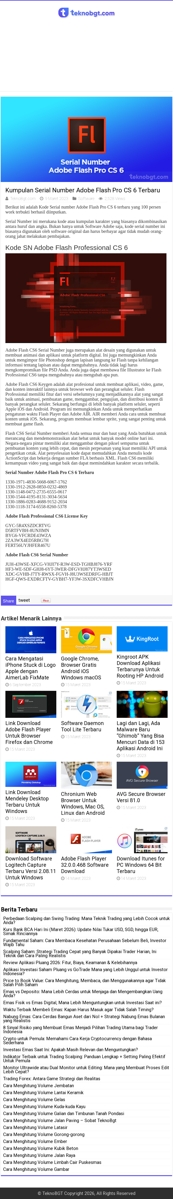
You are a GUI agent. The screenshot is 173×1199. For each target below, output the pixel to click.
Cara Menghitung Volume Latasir (35, 1127)
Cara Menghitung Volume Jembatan (38, 1085)
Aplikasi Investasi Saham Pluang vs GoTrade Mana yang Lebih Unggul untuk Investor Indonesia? (85, 971)
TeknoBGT (52, 1193)
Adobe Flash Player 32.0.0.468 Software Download (85, 864)
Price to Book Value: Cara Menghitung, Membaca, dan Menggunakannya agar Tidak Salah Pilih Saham (84, 982)
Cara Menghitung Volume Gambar (36, 1169)
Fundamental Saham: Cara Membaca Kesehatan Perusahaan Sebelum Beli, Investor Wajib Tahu (84, 942)
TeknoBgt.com (23, 198)
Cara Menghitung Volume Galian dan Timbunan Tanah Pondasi (63, 1113)
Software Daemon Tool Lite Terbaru (82, 726)
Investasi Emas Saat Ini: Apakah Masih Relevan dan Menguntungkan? (70, 1049)
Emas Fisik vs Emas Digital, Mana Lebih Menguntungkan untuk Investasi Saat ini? (82, 1002)
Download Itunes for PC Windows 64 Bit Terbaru (141, 864)
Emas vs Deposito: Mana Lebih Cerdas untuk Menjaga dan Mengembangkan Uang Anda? (82, 993)
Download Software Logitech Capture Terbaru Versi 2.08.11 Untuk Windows (30, 868)
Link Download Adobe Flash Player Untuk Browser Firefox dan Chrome (29, 732)
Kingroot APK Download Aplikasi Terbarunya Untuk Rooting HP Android (140, 666)
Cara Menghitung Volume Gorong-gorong (43, 1134)
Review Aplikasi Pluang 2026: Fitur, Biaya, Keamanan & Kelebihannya (70, 962)
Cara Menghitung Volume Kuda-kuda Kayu (44, 1106)
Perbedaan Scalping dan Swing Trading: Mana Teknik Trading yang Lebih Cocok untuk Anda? (86, 920)
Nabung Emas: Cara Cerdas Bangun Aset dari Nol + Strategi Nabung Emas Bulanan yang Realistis (84, 1018)
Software (86, 198)
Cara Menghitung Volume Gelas (34, 1099)
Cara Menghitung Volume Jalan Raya (39, 1155)
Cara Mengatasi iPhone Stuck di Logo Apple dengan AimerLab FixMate (30, 668)
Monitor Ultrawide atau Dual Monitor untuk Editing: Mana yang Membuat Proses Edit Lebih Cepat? (86, 1069)
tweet (24, 600)
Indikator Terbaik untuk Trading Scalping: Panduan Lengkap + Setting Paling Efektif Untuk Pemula (84, 1058)
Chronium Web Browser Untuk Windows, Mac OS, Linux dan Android (83, 803)
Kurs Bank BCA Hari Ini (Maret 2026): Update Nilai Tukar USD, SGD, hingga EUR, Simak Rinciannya (80, 931)
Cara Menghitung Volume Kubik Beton (40, 1148)
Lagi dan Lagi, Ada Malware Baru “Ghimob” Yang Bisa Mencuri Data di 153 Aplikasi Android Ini (141, 736)
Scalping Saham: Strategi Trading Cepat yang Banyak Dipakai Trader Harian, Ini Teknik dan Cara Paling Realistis (79, 953)
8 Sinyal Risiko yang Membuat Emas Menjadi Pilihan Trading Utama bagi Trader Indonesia (80, 1029)
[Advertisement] (86, 52)
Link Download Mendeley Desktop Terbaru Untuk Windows (27, 801)
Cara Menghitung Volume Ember (35, 1141)
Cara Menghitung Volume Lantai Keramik (43, 1092)
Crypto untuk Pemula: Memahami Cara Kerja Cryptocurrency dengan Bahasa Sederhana (77, 1040)
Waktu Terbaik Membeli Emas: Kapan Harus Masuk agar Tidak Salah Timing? (78, 1009)
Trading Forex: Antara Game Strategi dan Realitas (51, 1078)
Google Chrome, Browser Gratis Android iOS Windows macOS (81, 668)
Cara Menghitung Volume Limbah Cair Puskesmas (52, 1162)
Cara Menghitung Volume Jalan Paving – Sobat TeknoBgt (59, 1120)
